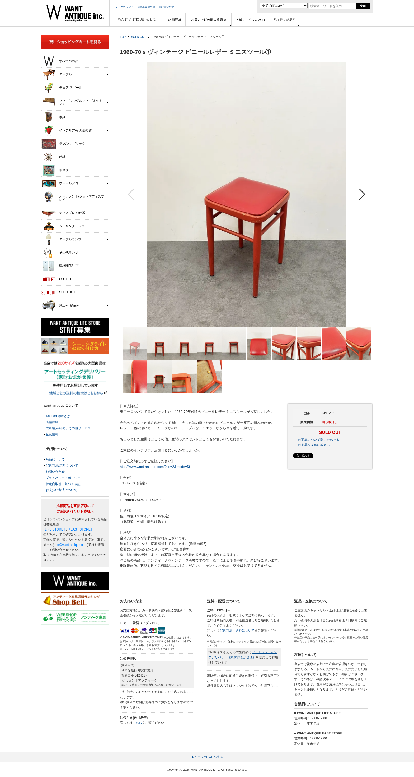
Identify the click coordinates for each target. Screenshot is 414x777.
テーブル (56, 74)
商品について (55, 459)
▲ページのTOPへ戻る (207, 757)
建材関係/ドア (60, 266)
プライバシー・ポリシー (63, 478)
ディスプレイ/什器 (63, 213)
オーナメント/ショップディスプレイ (72, 196)
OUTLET (56, 279)
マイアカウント (124, 6)
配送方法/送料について (62, 465)
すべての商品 (59, 61)
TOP (123, 36)
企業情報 (52, 434)
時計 (53, 157)
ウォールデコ (59, 183)
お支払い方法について (61, 490)
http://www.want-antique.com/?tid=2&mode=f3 (155, 467)
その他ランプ (59, 253)
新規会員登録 (146, 6)
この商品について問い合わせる (317, 440)
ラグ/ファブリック (63, 144)
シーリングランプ (62, 226)
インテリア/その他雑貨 (66, 130)
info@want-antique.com (70, 545)
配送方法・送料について (237, 630)
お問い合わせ (55, 472)
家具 (53, 117)
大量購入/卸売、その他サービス (68, 428)
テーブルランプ (61, 239)
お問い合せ (166, 6)
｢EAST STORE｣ (80, 529)
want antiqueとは (58, 416)
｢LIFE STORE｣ (54, 529)
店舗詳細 (52, 422)
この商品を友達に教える (312, 445)
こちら (137, 723)
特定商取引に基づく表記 (63, 484)
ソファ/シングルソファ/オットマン (71, 101)
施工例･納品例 (60, 305)
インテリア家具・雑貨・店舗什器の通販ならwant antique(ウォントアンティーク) (75, 13)
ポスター (56, 170)
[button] (362, 194)
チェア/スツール (61, 88)
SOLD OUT (138, 36)
